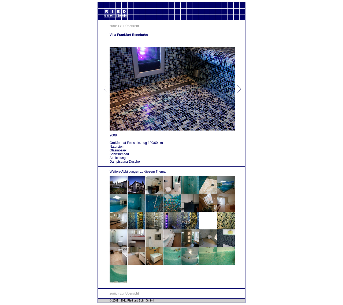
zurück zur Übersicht (124, 26)
